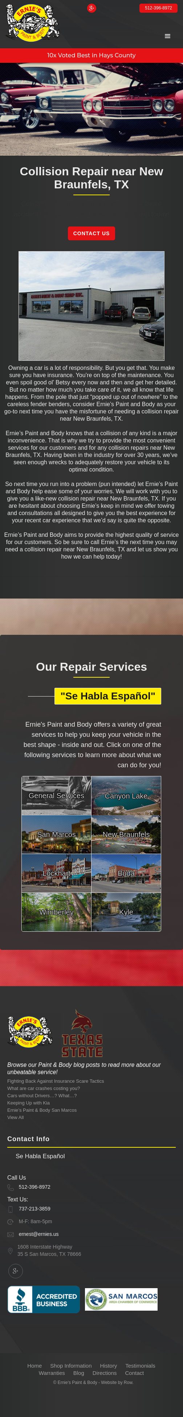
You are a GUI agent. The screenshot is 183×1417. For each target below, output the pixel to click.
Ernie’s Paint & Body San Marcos (42, 1110)
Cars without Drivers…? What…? (42, 1095)
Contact (134, 1373)
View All (15, 1117)
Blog (78, 1373)
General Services (56, 796)
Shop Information (71, 1366)
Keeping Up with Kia (28, 1103)
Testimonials (140, 1366)
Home (34, 1366)
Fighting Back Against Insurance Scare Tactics (55, 1081)
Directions (105, 1373)
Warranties (52, 1373)
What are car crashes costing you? (43, 1088)
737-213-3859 (34, 1209)
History (108, 1366)
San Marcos (56, 834)
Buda (126, 873)
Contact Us (91, 233)
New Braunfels (126, 834)
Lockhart (56, 873)
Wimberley (56, 912)
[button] (168, 36)
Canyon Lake (126, 796)
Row (128, 1382)
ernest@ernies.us (39, 1234)
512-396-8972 (158, 8)
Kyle (126, 912)
